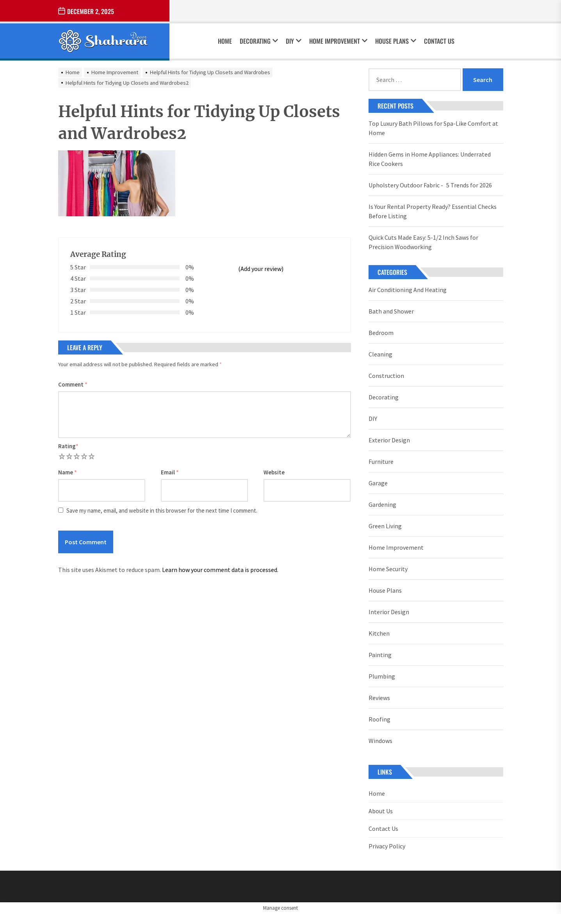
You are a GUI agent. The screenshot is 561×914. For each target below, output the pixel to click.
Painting (380, 655)
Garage (378, 483)
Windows (380, 741)
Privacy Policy (387, 846)
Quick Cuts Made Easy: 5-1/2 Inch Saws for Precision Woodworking (423, 242)
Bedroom (381, 333)
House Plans (395, 41)
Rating (68, 446)
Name (67, 472)
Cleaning (380, 354)
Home (225, 41)
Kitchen (379, 633)
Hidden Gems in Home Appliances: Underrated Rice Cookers (430, 158)
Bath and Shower (391, 311)
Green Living (385, 526)
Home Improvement (338, 41)
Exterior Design (389, 440)
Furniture (381, 461)
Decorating (259, 41)
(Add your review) (260, 269)
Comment (72, 384)
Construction (386, 375)
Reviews (379, 698)
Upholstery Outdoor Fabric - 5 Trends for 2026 (430, 185)
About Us (381, 811)
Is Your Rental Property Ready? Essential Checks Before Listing (433, 211)
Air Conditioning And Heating (408, 290)
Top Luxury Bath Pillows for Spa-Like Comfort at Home (433, 128)
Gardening (382, 504)
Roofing (379, 719)
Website (274, 472)
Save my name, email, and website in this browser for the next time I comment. (161, 510)
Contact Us (439, 41)
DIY (293, 41)
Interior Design (389, 612)
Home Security (388, 569)
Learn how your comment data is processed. (220, 570)
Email (170, 472)
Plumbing (382, 676)
